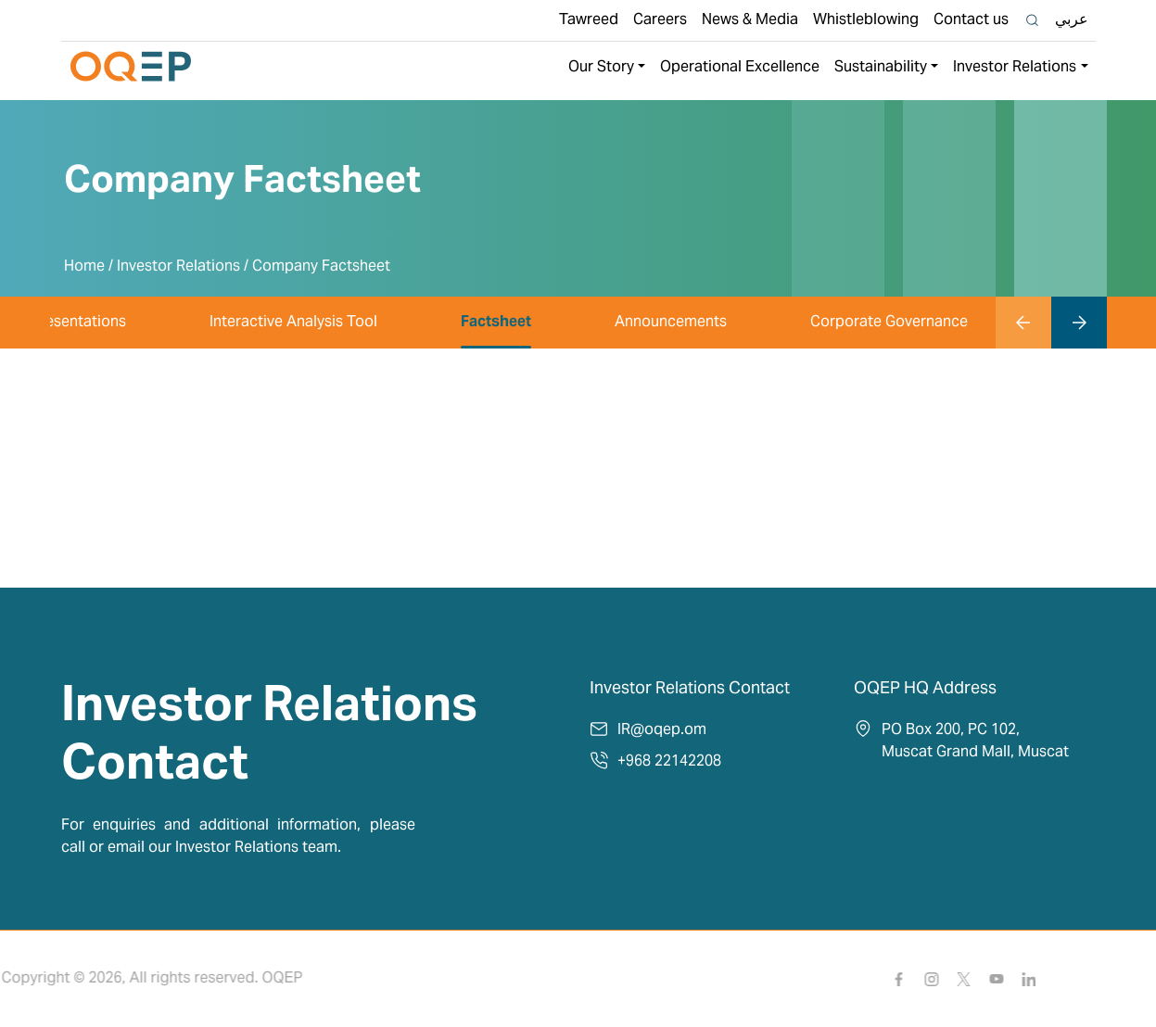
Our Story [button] (601, 67)
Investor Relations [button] (1014, 67)
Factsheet (496, 322)
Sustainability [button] (880, 67)
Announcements (671, 322)
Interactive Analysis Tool (293, 322)
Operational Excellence (739, 67)
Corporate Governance (889, 322)
